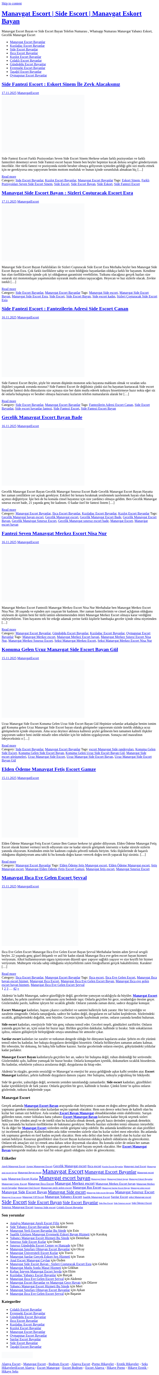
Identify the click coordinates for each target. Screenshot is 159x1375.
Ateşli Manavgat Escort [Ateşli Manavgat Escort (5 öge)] (13, 1166)
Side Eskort (104, 184)
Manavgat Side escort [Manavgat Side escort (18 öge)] (67, 1191)
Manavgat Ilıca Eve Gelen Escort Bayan (87, 981)
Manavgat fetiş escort (100, 869)
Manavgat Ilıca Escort (44, 981)
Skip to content (12, 3)
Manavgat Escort (121, 521)
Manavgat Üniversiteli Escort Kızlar (34, 1253)
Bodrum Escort (59, 1364)
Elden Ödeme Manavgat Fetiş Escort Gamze (49, 769)
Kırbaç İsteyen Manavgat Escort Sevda (36, 1271)
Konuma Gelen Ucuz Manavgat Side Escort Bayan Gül (60, 649)
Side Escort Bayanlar (24, 49)
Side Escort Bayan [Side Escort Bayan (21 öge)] (45, 1202)
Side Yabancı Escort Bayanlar (29, 1227)
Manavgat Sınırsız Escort (133, 869)
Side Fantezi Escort (127, 184)
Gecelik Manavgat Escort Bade (100, 517)
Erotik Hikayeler (128, 1364)
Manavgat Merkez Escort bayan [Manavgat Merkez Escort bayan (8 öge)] (115, 1183)
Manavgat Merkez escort (38, 637)
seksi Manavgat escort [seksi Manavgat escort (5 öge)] (140, 1197)
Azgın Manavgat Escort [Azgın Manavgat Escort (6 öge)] (39, 1166)
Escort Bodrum (72, 1367)
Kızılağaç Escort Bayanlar (27, 45)
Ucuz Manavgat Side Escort (46, 756)
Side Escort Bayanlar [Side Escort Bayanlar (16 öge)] (80, 1202)
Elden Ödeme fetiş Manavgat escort (83, 865)
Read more (9, 176)
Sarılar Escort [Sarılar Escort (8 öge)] (119, 1197)
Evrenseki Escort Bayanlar (27, 68)
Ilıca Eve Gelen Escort (120, 977)
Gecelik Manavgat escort (61, 517)
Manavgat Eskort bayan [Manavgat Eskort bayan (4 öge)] (117, 1179)
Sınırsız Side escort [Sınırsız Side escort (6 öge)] (45, 1207)
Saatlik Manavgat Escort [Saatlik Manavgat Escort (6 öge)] (96, 1197)
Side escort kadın (103, 296)
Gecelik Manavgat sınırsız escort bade (83, 521)
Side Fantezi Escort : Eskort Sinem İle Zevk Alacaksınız (61, 84)
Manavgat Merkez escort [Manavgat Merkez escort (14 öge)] (75, 1183)
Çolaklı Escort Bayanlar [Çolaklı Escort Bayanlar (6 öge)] (70, 1207)
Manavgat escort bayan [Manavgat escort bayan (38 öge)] (64, 1178)
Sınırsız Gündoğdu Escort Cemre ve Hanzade (40, 1245)
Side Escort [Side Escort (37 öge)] (14, 1202)
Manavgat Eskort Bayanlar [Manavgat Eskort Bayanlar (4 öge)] (141, 1179)
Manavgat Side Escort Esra (30, 296)
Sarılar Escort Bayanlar (25, 1339)
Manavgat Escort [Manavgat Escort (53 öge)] (63, 1171)
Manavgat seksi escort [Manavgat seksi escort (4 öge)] (140, 1188)
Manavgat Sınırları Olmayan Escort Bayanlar (40, 1249)
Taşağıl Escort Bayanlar (26, 71)
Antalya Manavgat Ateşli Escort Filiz (34, 1223)
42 (15, 988)
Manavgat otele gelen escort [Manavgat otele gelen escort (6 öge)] (56, 1187)
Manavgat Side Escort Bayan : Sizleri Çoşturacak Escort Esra (67, 192)
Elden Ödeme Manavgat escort (129, 865)
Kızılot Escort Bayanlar (25, 57)
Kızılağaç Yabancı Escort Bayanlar (33, 1275)
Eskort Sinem (131, 180)
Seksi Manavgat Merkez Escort (75, 640)
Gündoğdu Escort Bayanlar (28, 64)
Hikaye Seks (10, 1371)
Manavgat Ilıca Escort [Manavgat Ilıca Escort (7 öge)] (41, 1183)
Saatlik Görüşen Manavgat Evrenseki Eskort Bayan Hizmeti (50, 1234)
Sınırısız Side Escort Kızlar (28, 1241)
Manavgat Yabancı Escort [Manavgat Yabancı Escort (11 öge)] (63, 1197)
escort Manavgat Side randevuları (111, 749)
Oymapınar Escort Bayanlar (28, 75)
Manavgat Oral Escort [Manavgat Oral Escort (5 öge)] (29, 1187)
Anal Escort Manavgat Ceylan (30, 1260)
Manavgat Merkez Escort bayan (78, 637)
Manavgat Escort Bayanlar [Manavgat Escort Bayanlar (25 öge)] (110, 1171)
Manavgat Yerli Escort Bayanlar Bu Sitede (38, 1230)
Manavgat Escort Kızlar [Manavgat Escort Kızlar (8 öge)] (23, 1178)
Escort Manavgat (48, 1367)
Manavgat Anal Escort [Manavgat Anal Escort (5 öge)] (135, 1166)
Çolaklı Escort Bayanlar (26, 60)
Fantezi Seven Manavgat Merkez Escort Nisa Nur (54, 533)
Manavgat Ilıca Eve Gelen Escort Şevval (44, 877)
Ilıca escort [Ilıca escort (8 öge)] (94, 1166)
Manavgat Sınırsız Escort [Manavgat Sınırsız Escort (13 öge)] (134, 1192)
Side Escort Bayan (83, 184)
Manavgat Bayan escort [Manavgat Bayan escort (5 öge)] (29, 1172)
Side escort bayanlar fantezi (33, 408)
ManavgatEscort (28, 93)
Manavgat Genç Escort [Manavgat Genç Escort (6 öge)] (14, 1183)
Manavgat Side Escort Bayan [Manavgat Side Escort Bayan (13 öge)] (24, 1192)
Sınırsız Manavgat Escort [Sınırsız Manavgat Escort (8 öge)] (18, 1207)
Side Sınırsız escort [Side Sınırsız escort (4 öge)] (122, 1203)
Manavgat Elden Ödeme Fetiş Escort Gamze (54, 869)
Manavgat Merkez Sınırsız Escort (30, 640)
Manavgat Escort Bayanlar (27, 42)
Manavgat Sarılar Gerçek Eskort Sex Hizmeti (40, 1256)
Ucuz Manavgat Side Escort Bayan (90, 756)
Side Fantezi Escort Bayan (98, 408)
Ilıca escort (96, 977)
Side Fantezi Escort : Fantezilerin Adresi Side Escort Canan (65, 308)
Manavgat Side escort (103, 292)
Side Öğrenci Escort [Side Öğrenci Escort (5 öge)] (142, 1203)
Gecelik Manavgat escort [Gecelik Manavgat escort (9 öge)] (70, 1166)
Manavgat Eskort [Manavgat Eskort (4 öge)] (98, 1179)
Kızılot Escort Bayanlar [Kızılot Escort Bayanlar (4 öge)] (112, 1166)
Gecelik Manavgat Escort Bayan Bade (42, 417)
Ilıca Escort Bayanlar (24, 53)
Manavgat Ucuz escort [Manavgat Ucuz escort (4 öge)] (12, 1197)
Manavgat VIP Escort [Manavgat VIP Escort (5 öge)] (33, 1197)
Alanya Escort (11, 1364)
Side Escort (61, 184)
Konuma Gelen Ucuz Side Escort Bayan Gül (95, 753)
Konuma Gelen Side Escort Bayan (41, 753)
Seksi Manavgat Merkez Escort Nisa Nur (125, 640)
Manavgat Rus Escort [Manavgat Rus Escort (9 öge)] (87, 1187)
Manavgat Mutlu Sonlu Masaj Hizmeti (35, 1267)
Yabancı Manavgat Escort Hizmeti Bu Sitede (39, 1238)
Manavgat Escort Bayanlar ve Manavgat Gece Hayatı (45, 1282)
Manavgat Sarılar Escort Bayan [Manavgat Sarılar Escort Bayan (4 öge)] (116, 1188)
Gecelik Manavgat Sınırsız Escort (34, 521)
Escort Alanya (25, 1367)
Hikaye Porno (116, 1367)
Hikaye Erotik (137, 1367)
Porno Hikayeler (103, 1364)
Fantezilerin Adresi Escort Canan (111, 405)
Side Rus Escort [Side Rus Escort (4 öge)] (106, 1203)
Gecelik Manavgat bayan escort (22, 517)
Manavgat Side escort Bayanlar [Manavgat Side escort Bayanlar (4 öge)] (100, 1193)
